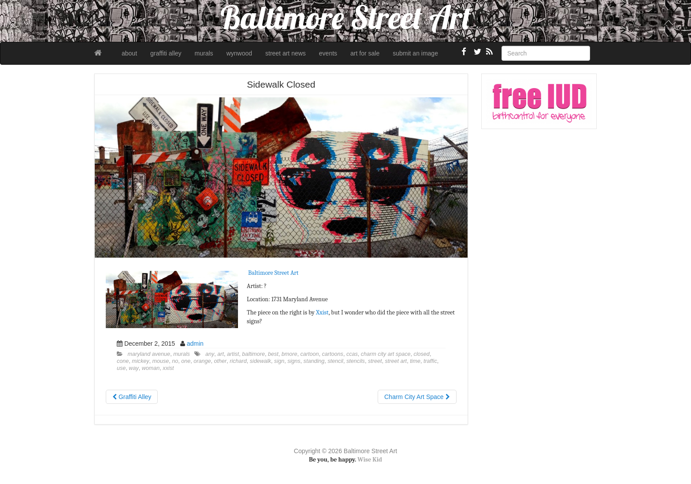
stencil (335, 361)
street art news (285, 53)
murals (204, 53)
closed (421, 354)
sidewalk (260, 361)
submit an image (415, 53)
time (415, 361)
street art (396, 361)
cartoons (332, 354)
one (185, 361)
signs (293, 361)
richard (238, 361)
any (209, 354)
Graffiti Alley (131, 396)
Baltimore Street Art (273, 273)
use (121, 368)
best (273, 354)
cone (123, 361)
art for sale (364, 53)
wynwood (239, 53)
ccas (352, 354)
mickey (140, 361)
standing (314, 361)
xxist (168, 368)
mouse (160, 361)
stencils (355, 361)
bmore (289, 354)
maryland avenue (149, 354)
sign (279, 361)
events (328, 53)
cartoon (310, 354)
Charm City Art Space (417, 396)
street (375, 361)
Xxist (322, 312)
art (220, 354)
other (220, 361)
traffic (430, 361)
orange (202, 361)
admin (195, 343)
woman (151, 368)
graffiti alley (166, 53)
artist (233, 354)
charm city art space (386, 354)
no (175, 361)
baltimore (253, 354)
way (133, 368)
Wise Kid (369, 459)
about (129, 53)
